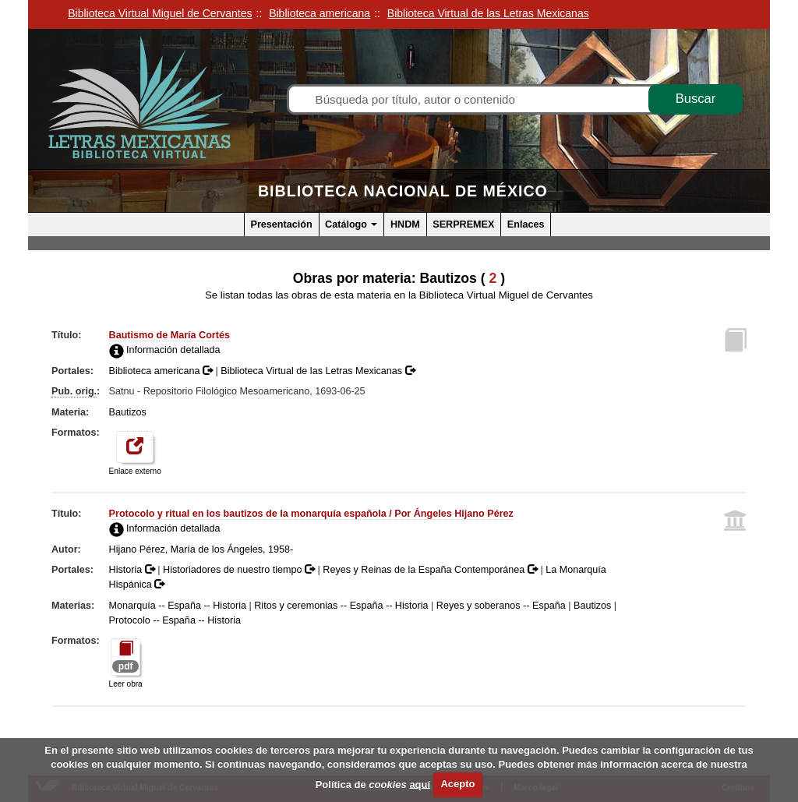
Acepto (457, 784)
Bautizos (128, 412)
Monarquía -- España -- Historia (177, 605)
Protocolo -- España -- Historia (175, 620)
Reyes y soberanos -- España (501, 605)
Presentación (281, 224)
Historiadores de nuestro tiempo (240, 569)
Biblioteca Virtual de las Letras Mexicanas (318, 371)
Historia (133, 569)
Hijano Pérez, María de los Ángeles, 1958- (201, 549)
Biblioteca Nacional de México (403, 191)
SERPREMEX (463, 224)
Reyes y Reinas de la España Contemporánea (431, 569)
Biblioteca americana (162, 371)
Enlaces (526, 224)
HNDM (405, 224)
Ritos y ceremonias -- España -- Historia (341, 605)
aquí (419, 784)
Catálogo (351, 224)
